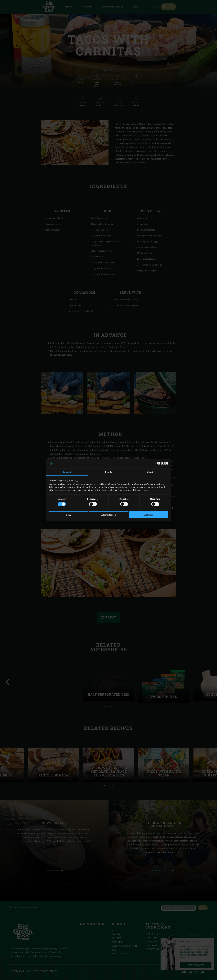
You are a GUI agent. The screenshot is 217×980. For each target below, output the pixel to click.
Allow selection (108, 514)
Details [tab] (108, 472)
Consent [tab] (67, 472)
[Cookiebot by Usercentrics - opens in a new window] (156, 464)
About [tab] (150, 472)
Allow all (148, 514)
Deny (68, 514)
